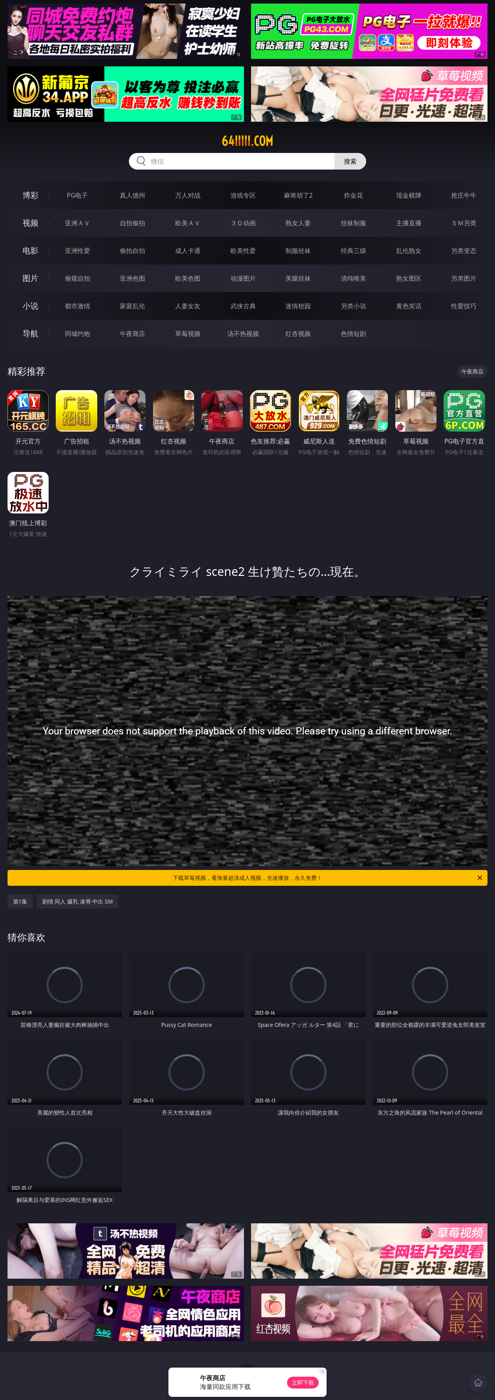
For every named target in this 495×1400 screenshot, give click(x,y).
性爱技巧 (463, 306)
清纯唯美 (353, 278)
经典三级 (353, 250)
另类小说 (353, 306)
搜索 (350, 161)
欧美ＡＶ (187, 223)
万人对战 (187, 195)
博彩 (30, 195)
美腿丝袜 (298, 278)
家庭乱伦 (132, 306)
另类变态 (463, 250)
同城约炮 (77, 333)
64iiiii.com (247, 141)
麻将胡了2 (298, 195)
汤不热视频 (243, 333)
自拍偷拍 (132, 223)
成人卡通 (187, 250)
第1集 (20, 901)
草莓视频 (187, 333)
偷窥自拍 (77, 278)
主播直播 (408, 223)
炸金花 (353, 195)
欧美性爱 (243, 250)
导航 (30, 333)
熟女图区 (408, 278)
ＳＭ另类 (463, 223)
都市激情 (77, 306)
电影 (30, 250)
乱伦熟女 (408, 250)
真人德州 (132, 195)
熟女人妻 (298, 223)
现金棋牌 (408, 195)
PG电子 (77, 195)
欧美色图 (187, 278)
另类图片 (463, 278)
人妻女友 (187, 306)
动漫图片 (243, 278)
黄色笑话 (408, 306)
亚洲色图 (132, 278)
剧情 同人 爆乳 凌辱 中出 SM (77, 901)
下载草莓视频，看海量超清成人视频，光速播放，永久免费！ (328, 878)
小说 (30, 305)
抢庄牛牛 (463, 195)
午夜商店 (132, 333)
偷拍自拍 (132, 250)
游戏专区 (243, 195)
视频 (30, 222)
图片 (30, 278)
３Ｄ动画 (243, 223)
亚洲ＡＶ (77, 223)
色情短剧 (353, 333)
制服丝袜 (298, 250)
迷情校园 (298, 306)
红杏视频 (298, 333)
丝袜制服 (353, 223)
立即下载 (303, 1382)
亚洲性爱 (77, 250)
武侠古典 (243, 306)
